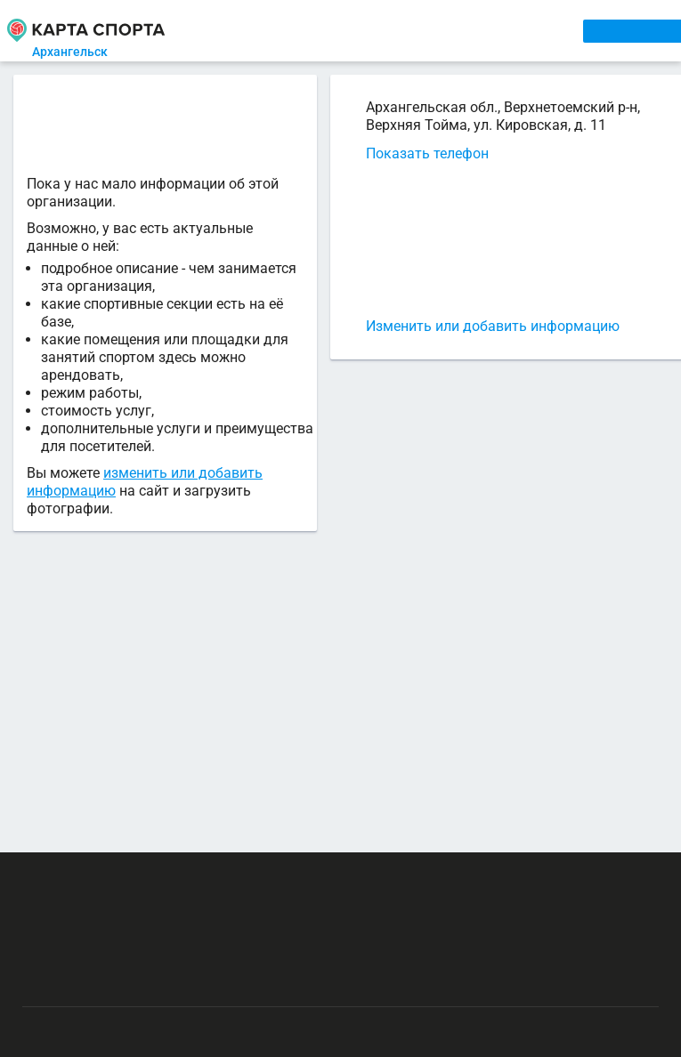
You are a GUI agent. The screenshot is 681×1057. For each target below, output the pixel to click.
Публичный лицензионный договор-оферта (151, 967)
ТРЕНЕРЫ (417, 30)
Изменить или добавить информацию (474, 326)
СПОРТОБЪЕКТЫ (513, 30)
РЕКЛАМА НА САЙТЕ (108, 863)
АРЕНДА (351, 30)
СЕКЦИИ (289, 30)
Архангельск (85, 51)
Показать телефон (408, 153)
